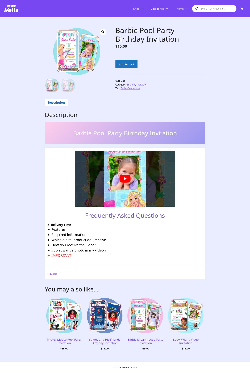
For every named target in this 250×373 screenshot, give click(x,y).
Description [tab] (56, 103)
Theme (183, 8)
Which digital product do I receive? (79, 240)
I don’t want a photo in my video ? (78, 250)
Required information (68, 234)
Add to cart (126, 64)
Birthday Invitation (137, 84)
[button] (103, 32)
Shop (140, 8)
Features (58, 229)
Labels (53, 274)
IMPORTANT (61, 255)
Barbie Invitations (130, 88)
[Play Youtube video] (125, 179)
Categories (161, 8)
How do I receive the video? (73, 245)
